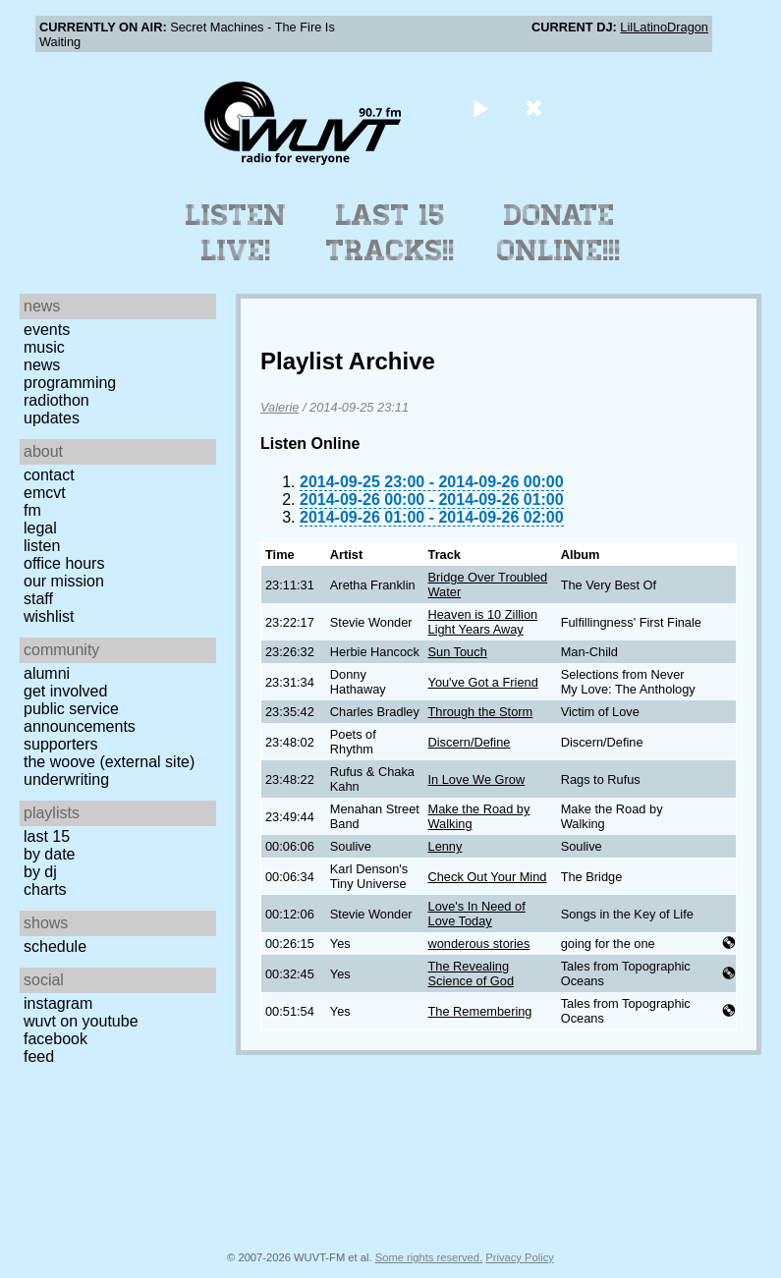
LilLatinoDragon (664, 27)
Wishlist (49, 616)
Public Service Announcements (80, 717)
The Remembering (480, 1011)
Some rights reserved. (428, 1257)
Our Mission (64, 581)
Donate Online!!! (559, 232)
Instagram (58, 1003)
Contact (49, 475)
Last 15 (47, 836)
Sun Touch (457, 651)
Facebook (55, 1038)
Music (44, 347)
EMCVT (45, 492)
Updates (52, 418)
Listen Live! (236, 232)
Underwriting (66, 779)
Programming (70, 382)
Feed (39, 1056)
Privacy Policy (519, 1257)
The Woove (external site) (109, 761)
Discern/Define (469, 742)
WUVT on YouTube (81, 1021)
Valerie (279, 407)
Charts (45, 889)
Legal (40, 528)
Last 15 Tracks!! (390, 232)
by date (49, 854)
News (42, 365)
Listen (42, 545)
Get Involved (65, 691)
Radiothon (56, 400)
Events (47, 329)
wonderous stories (479, 943)
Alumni (47, 673)
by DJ (40, 871)
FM (32, 510)
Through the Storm (480, 711)
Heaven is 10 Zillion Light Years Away (483, 622)
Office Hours (64, 563)
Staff (38, 598)
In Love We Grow (477, 779)
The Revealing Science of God (471, 973)
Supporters (61, 744)
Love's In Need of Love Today (477, 913)
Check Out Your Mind (487, 876)
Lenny (445, 846)
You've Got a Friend (483, 682)
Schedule (55, 946)
